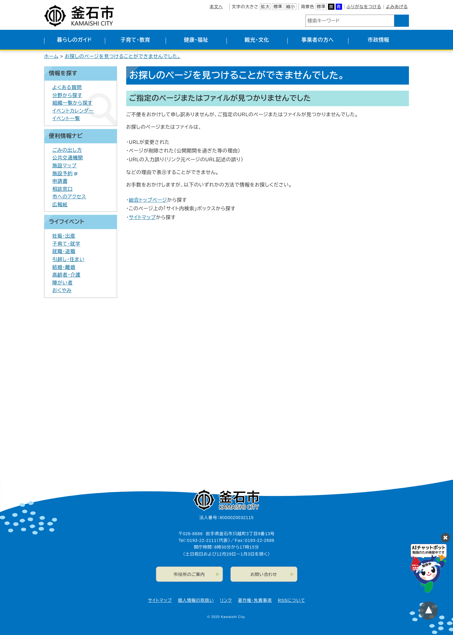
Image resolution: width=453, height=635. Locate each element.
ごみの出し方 (67, 150)
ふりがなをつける (364, 7)
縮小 (290, 6)
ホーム (51, 56)
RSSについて (291, 600)
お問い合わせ (264, 574)
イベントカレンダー (73, 110)
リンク (226, 600)
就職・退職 (63, 251)
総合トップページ (148, 200)
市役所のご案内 (189, 574)
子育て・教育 (135, 40)
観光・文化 (257, 40)
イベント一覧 (66, 118)
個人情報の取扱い (196, 600)
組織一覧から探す (72, 103)
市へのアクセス (69, 196)
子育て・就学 (66, 243)
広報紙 (59, 204)
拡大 (265, 6)
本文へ (216, 7)
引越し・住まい (68, 259)
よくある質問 (67, 87)
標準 (277, 6)
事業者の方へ (318, 40)
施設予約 (65, 173)
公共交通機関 (67, 157)
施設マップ (64, 165)
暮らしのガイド (74, 40)
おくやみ (62, 290)
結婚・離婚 (63, 267)
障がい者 (62, 282)
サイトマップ (142, 217)
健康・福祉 (196, 40)
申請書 (59, 181)
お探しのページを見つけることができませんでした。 (123, 56)
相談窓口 (62, 189)
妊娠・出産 (63, 236)
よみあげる (397, 7)
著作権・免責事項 (255, 600)
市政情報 (378, 40)
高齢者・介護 (66, 274)
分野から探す (67, 95)
